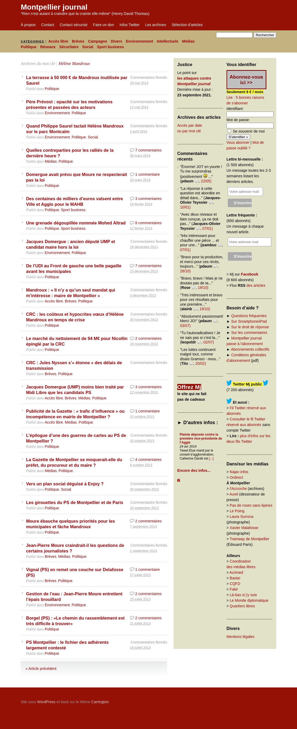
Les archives (155, 25)
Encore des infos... (193, 470)
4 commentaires (148, 459)
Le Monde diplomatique (249, 600)
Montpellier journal (54, 7)
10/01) (185, 207)
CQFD (235, 583)
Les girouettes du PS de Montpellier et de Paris (74, 502)
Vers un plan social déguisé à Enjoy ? (65, 483)
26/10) (185, 271)
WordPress (46, 702)
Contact (47, 25)
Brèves (78, 41)
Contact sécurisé (73, 25)
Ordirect (236, 477)
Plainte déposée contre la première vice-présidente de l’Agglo (201, 438)
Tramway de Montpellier (249, 539)
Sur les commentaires (249, 332)
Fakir (234, 589)
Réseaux (48, 47)
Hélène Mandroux (74, 63)
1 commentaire (147, 174)
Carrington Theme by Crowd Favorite (243, 700)
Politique (28, 47)
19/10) (203, 287)
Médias (188, 41)
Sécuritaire (69, 47)
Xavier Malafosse (244, 528)
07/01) (207, 228)
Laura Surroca (241, 516)
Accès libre (58, 41)
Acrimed (236, 572)
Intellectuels (167, 41)
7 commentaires (148, 150)
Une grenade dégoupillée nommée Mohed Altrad (76, 222)
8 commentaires (148, 223)
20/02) (200, 363)
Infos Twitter (129, 25)
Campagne (97, 41)
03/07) (185, 325)
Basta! (235, 578)
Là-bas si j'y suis (243, 595)
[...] (211, 458)
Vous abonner (237, 142)
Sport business (110, 47)
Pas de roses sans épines (251, 505)
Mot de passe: (238, 120)
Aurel (233, 494)
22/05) (206, 181)
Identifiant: (235, 109)
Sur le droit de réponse (250, 327)
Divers (116, 41)
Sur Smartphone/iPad (249, 321)
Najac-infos (239, 472)
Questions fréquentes (249, 316)
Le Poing (237, 511)
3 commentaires (148, 198)
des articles (255, 285)
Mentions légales (240, 636)
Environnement (139, 41)
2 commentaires (148, 338)
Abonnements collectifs (250, 349)
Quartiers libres (242, 606)
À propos (28, 25)
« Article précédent (41, 668)
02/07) (208, 342)
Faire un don (103, 25)
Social (87, 47)
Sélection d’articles (187, 25)
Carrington (100, 702)
